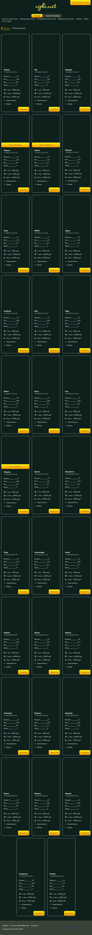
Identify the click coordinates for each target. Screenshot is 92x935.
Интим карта (7, 21)
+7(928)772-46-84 (72, 233)
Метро (86, 19)
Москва (37, 16)
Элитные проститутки (10, 19)
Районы (79, 19)
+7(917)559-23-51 (10, 72)
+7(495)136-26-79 (10, 153)
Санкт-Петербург (53, 16)
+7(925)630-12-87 (41, 555)
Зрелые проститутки (27, 19)
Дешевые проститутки (66, 19)
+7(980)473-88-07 (41, 72)
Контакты (34, 925)
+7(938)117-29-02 (41, 233)
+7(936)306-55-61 (10, 474)
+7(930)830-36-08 (41, 313)
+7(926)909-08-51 (10, 635)
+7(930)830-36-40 (41, 474)
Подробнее (23, 109)
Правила (5, 925)
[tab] (5, 28)
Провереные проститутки (46, 19)
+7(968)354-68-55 (56, 876)
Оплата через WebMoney (20, 925)
